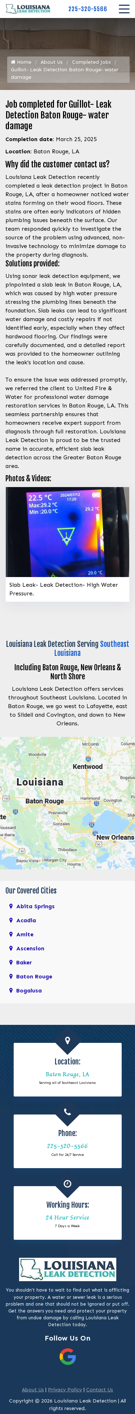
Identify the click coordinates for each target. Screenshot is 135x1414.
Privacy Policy (65, 1390)
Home (21, 62)
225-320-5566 (87, 9)
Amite (24, 934)
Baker (24, 962)
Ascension (30, 948)
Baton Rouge (34, 976)
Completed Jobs (91, 62)
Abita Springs (35, 906)
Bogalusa (29, 990)
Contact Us (99, 1390)
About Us (52, 62)
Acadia (26, 920)
